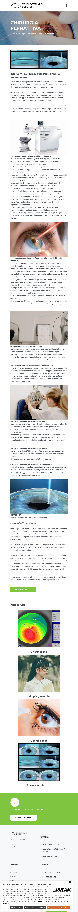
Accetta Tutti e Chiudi (58, 908)
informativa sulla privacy (47, 902)
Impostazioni (16, 908)
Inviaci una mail (23, 818)
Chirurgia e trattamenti (27, 34)
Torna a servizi (23, 589)
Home (12, 34)
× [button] (70, 882)
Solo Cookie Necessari (35, 908)
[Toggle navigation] (67, 5)
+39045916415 (50, 877)
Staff (14, 876)
